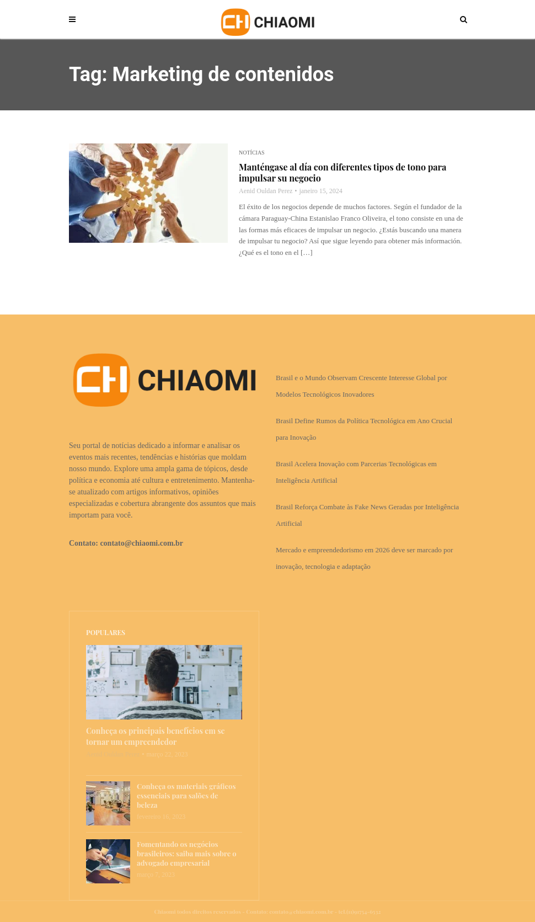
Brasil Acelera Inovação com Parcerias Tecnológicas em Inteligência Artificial (356, 472)
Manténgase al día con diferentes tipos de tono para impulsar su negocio (342, 173)
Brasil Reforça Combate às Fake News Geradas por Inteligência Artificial (367, 515)
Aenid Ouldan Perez (265, 191)
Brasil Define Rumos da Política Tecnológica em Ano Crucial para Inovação (364, 429)
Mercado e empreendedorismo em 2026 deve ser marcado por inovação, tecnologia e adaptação (364, 558)
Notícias (252, 153)
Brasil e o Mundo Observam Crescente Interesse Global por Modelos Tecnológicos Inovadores (361, 386)
